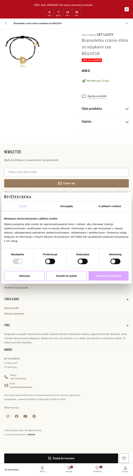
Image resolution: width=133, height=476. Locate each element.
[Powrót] (6, 23)
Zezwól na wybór (66, 275)
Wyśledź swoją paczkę (16, 288)
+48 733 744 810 (18, 379)
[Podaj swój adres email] (66, 172)
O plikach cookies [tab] (110, 206)
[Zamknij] (127, 9)
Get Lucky (105, 34)
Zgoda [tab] (23, 206)
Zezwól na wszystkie (108, 275)
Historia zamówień (14, 314)
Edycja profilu (11, 308)
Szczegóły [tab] (66, 206)
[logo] (12, 470)
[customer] (125, 469)
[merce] (31, 435)
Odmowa (24, 275)
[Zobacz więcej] (127, 23)
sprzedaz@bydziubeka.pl (21, 387)
